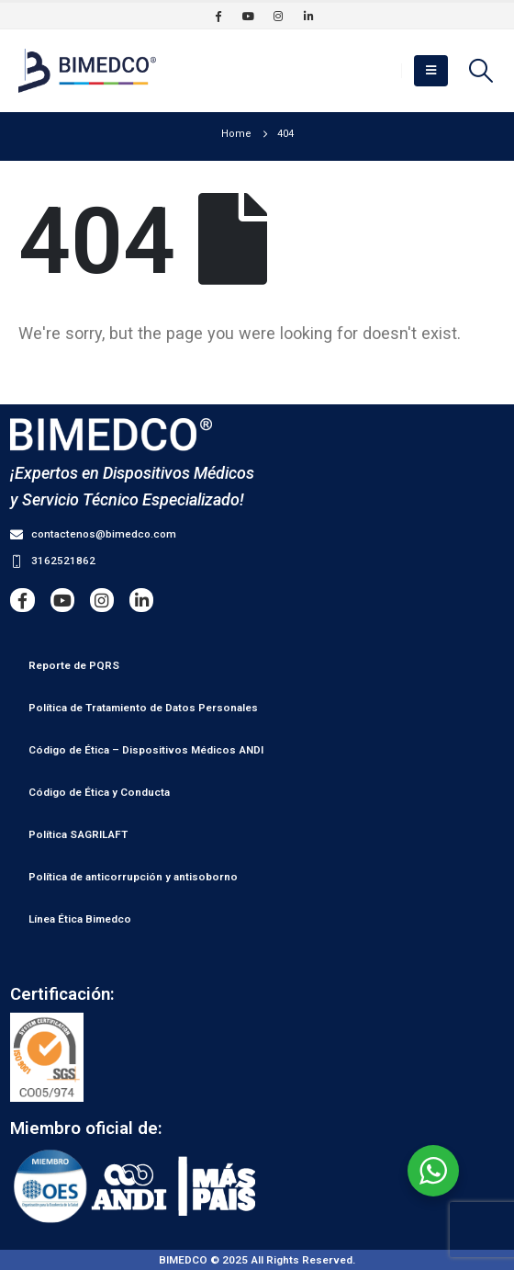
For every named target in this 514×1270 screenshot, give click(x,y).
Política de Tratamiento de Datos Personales (143, 707)
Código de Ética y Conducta (99, 792)
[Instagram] (278, 15)
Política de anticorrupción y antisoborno (133, 876)
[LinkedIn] (308, 15)
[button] (431, 70)
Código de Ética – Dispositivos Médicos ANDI (145, 749)
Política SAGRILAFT (78, 834)
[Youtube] (248, 15)
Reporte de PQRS (73, 665)
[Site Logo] (87, 71)
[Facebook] (217, 15)
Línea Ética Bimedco (79, 919)
